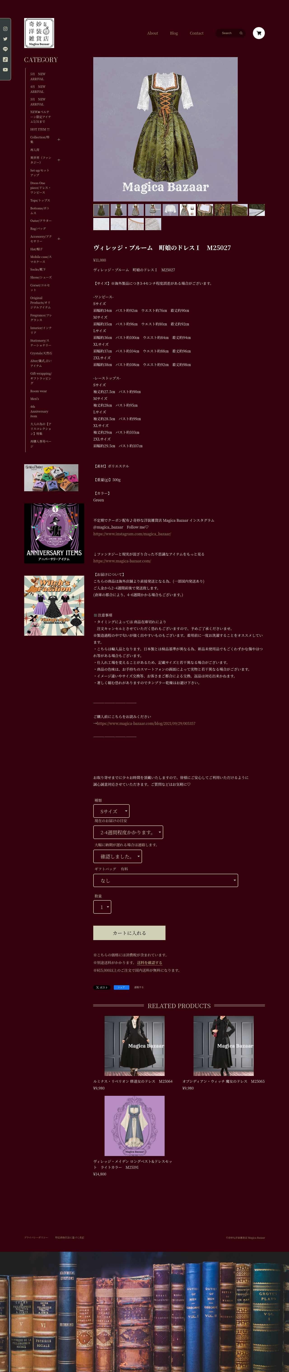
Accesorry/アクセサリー (41, 238)
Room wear (38, 391)
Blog (174, 33)
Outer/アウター (40, 220)
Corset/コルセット (40, 287)
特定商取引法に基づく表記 (69, 1237)
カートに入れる (129, 932)
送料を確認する (149, 962)
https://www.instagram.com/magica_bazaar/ (132, 533)
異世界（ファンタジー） (40, 160)
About (152, 33)
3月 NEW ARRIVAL (37, 101)
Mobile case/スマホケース (41, 259)
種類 (98, 800)
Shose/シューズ (41, 277)
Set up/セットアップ (39, 172)
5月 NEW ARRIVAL (37, 76)
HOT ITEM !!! (39, 129)
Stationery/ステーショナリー (40, 342)
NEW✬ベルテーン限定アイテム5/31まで (40, 117)
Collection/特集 (39, 139)
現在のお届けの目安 (111, 820)
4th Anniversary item (39, 411)
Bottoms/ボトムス (39, 210)
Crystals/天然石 (41, 353)
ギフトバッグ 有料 (111, 868)
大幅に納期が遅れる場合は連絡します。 (127, 844)
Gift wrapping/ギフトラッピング (41, 378)
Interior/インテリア (41, 330)
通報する (139, 987)
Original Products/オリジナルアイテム (40, 303)
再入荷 (34, 150)
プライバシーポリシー (36, 1237)
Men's (34, 398)
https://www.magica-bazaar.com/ (122, 560)
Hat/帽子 (36, 249)
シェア (121, 987)
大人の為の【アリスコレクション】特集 (40, 429)
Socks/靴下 (38, 269)
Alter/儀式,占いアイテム (40, 363)
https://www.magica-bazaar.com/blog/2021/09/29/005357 (146, 723)
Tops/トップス (40, 200)
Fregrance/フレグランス (41, 317)
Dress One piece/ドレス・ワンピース (40, 188)
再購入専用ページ (40, 443)
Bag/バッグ (38, 228)
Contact (196, 33)
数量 (98, 896)
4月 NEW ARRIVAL (37, 88)
